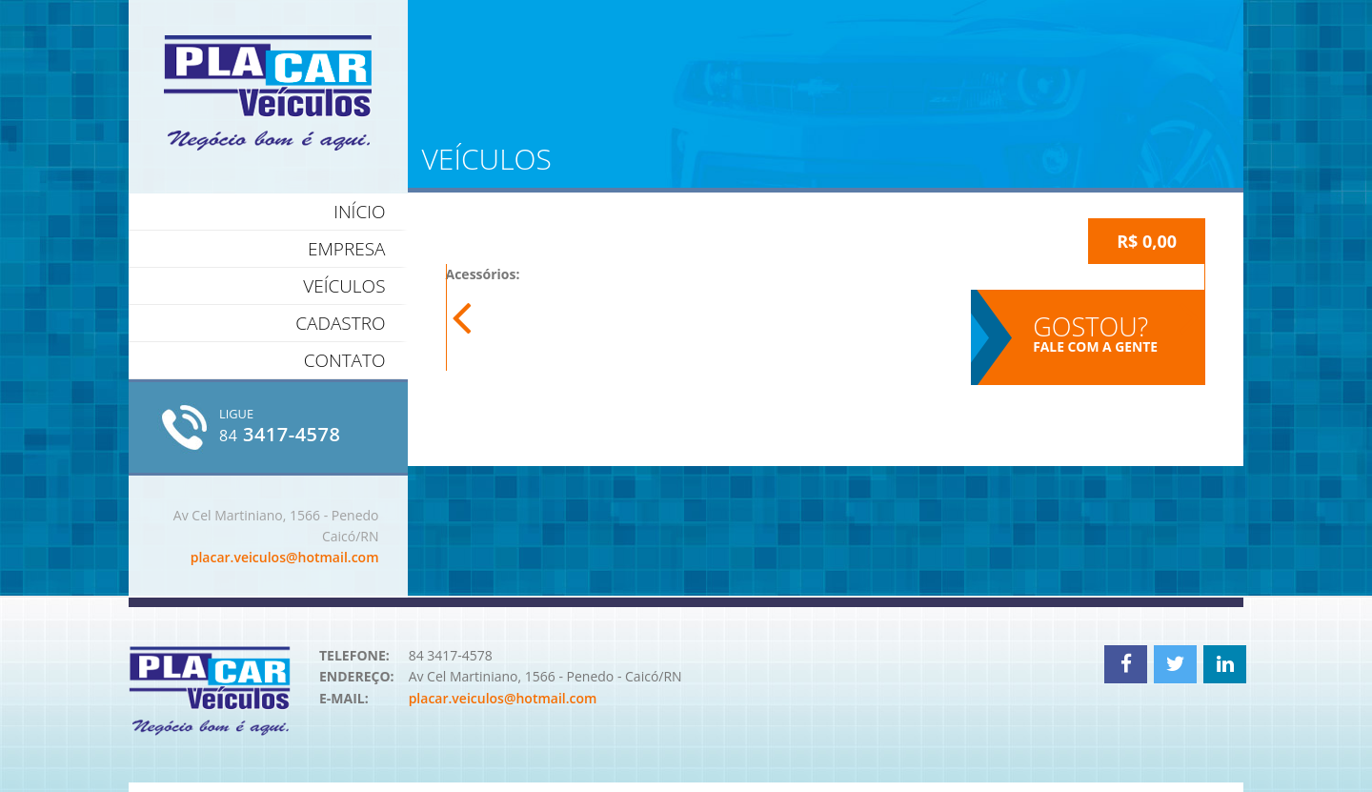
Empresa (347, 248)
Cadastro (340, 323)
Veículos (344, 286)
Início (359, 211)
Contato (345, 360)
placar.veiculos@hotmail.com (285, 557)
